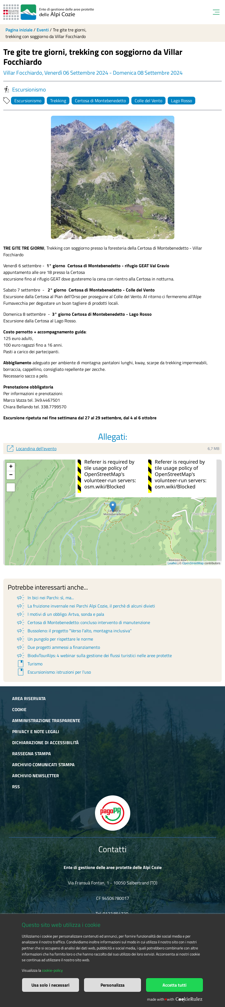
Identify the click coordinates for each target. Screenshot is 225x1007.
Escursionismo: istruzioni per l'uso (53, 672)
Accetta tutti (174, 985)
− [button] (11, 475)
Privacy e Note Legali (35, 731)
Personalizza (112, 985)
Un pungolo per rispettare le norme (54, 639)
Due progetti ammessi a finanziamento (58, 647)
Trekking (58, 100)
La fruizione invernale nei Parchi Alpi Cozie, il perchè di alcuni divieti (85, 606)
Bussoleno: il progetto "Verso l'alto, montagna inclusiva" (74, 630)
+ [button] (11, 467)
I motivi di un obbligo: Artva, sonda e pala (60, 614)
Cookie (19, 709)
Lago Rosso (181, 100)
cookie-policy (52, 970)
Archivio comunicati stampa (43, 764)
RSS (16, 786)
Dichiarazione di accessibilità (45, 742)
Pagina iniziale (19, 29)
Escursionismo (24, 89)
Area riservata (29, 698)
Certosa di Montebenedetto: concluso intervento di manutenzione (83, 622)
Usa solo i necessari (50, 985)
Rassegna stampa (31, 753)
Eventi (43, 29)
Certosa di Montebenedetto (100, 100)
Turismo (29, 663)
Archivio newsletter (35, 775)
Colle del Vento (148, 100)
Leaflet (172, 563)
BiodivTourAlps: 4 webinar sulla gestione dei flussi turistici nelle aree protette (94, 655)
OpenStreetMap (193, 563)
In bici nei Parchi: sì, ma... (45, 597)
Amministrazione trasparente (46, 720)
